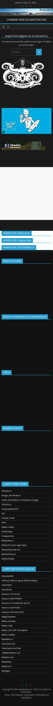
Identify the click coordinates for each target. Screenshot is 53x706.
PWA (4, 522)
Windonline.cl (7, 540)
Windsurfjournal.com (11, 549)
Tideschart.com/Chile (11, 648)
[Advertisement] (26, 193)
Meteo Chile (7, 625)
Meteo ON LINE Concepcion (15, 630)
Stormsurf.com (8, 643)
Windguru (6, 670)
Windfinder (6, 661)
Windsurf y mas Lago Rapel (14, 545)
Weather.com (8, 657)
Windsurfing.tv (8, 558)
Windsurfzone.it (9, 554)
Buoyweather (8, 576)
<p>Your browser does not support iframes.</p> (26, 287)
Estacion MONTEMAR (12, 598)
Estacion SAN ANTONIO (13, 612)
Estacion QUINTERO (11, 607)
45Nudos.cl (7, 491)
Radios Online (8, 527)
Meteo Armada (8, 621)
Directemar (7, 589)
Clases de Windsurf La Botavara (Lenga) (20, 500)
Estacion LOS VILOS (11, 594)
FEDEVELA (6, 504)
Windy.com (7, 666)
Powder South (8, 518)
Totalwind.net (8, 536)
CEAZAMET (7, 585)
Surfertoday (7, 531)
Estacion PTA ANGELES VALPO (16, 603)
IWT (3, 513)
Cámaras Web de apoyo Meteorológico (20, 580)
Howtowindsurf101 (10, 509)
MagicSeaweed (8, 616)
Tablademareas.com (11, 652)
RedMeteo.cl (7, 639)
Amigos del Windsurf (11, 495)
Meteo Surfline (8, 634)
